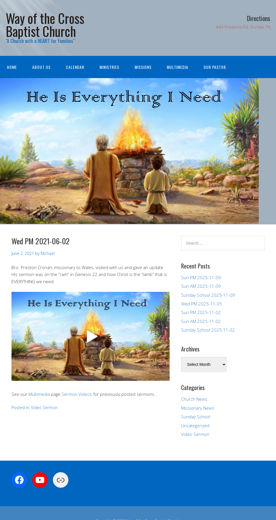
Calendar (75, 67)
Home (12, 67)
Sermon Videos (77, 394)
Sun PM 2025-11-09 (201, 277)
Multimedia (177, 67)
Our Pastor (215, 67)
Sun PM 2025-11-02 (201, 312)
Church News (194, 399)
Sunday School (195, 416)
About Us (41, 67)
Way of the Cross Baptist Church (45, 24)
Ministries (109, 67)
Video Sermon (44, 407)
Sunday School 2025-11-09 (208, 295)
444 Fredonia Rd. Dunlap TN (243, 27)
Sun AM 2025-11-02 (201, 321)
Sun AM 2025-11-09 (201, 286)
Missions (143, 67)
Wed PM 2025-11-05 (201, 304)
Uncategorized (195, 425)
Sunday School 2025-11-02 (208, 330)
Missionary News (197, 408)
